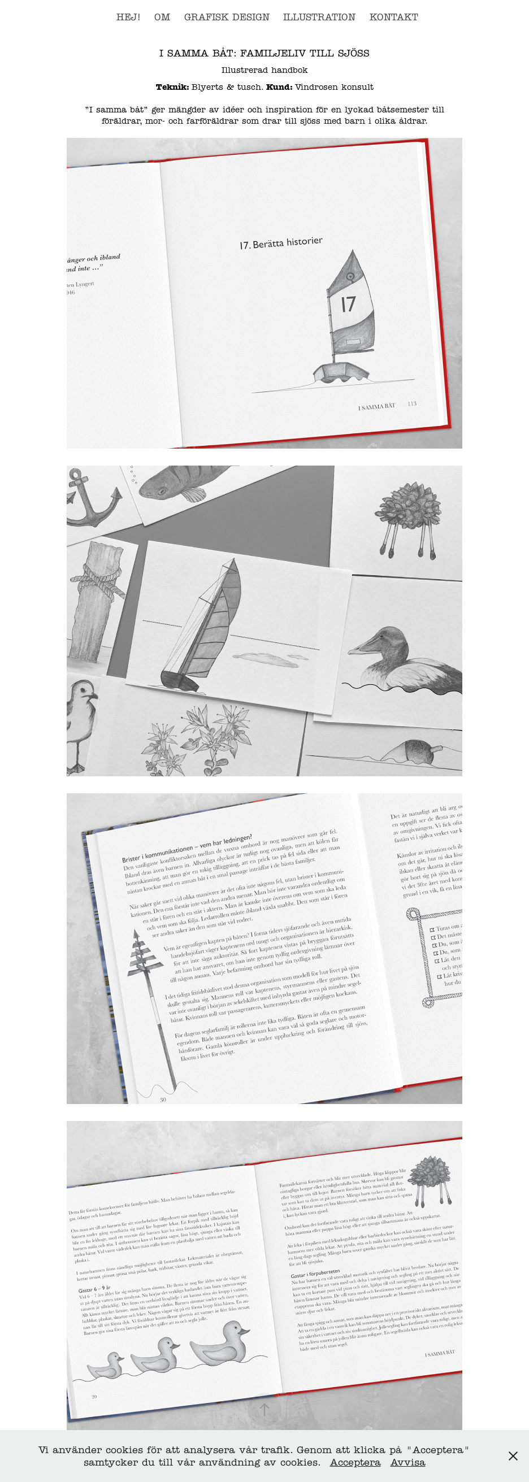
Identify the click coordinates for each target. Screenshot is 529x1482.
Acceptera (355, 1462)
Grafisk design (227, 17)
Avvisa (408, 1462)
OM (162, 17)
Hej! (128, 17)
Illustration (319, 17)
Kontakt (394, 17)
